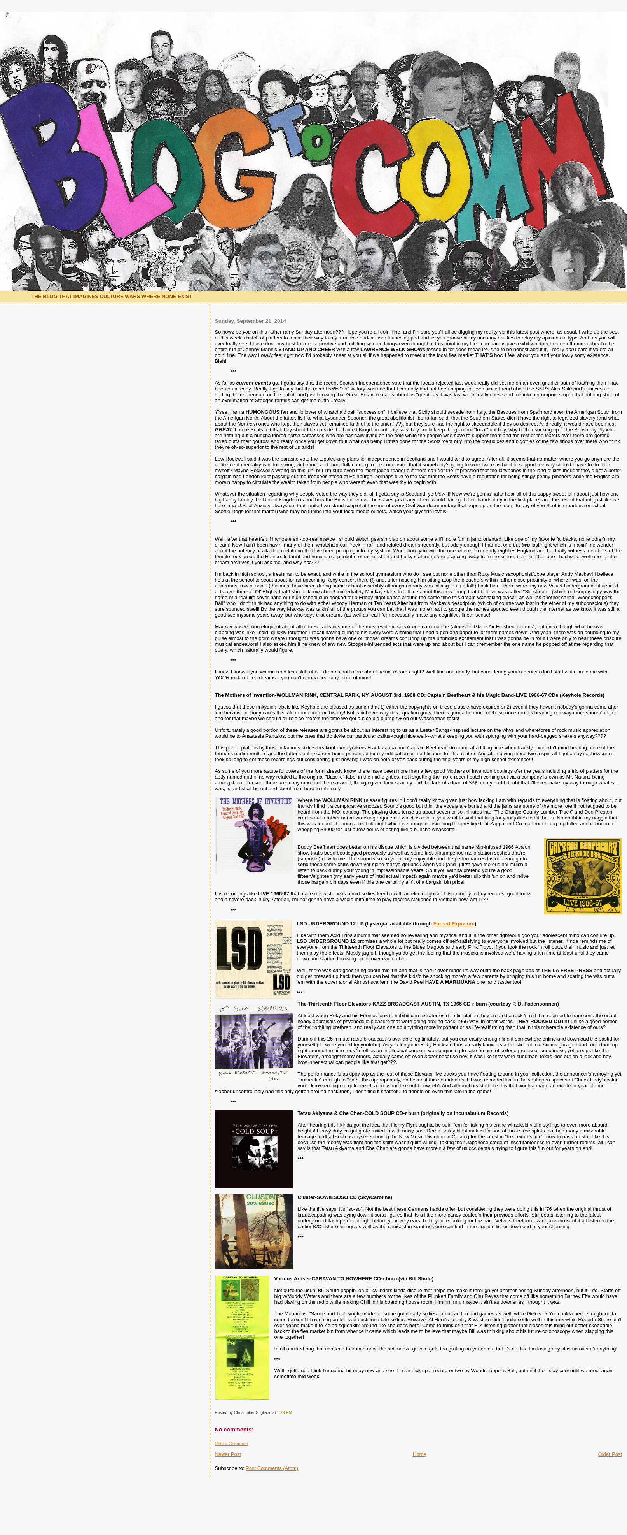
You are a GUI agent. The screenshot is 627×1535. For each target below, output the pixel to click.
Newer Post (228, 1454)
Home (419, 1454)
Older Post (610, 1454)
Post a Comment (231, 1443)
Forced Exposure (454, 924)
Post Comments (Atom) (272, 1468)
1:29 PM (284, 1412)
